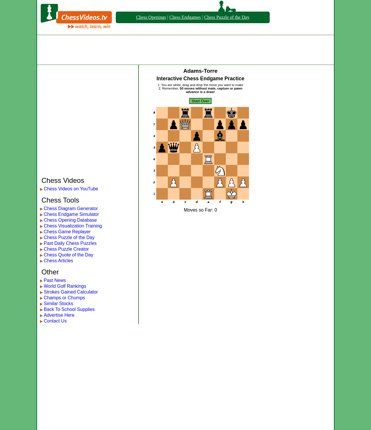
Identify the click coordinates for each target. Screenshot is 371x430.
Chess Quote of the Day (68, 254)
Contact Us (55, 320)
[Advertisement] (185, 50)
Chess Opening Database (70, 220)
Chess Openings (151, 17)
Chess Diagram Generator (71, 208)
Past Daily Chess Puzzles (70, 243)
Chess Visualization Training (73, 225)
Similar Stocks (58, 303)
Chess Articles (58, 260)
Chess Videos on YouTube (71, 188)
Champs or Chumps (64, 297)
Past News (55, 280)
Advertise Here (59, 315)
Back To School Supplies (69, 309)
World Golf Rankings (65, 286)
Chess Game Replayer (67, 231)
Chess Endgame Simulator (71, 214)
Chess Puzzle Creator (66, 249)
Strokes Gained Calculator (71, 291)
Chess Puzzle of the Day (226, 17)
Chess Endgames (185, 17)
